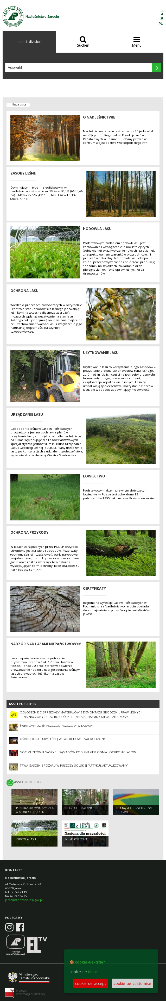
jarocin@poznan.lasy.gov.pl (24, 900)
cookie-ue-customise (132, 983)
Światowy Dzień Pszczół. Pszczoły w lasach (56, 726)
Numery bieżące (76, 839)
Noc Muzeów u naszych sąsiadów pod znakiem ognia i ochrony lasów (78, 752)
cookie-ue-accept (90, 983)
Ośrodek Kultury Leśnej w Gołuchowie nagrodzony (63, 739)
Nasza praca (19, 104)
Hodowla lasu (25, 839)
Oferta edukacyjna (78, 808)
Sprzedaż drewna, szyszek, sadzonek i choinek (34, 810)
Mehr (92, 971)
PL (161, 24)
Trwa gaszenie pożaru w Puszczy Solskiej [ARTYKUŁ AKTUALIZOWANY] (74, 765)
